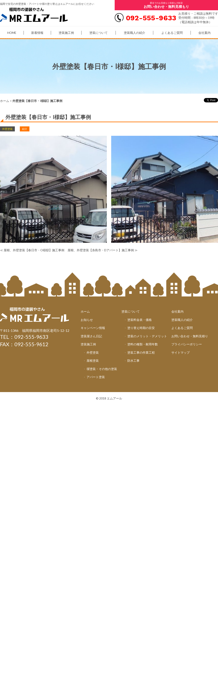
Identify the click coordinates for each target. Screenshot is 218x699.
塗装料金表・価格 (139, 320)
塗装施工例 (66, 32)
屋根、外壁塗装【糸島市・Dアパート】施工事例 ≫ (103, 250)
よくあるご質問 (172, 32)
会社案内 (204, 32)
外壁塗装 (93, 352)
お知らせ (87, 320)
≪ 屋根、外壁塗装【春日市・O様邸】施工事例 (32, 250)
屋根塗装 (93, 360)
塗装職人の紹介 (134, 32)
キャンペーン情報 (93, 328)
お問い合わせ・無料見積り (189, 336)
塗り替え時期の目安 (141, 328)
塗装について (98, 32)
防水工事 (133, 360)
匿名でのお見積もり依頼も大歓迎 (166, 5)
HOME (11, 32)
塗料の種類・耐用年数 (142, 344)
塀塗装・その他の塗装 (102, 369)
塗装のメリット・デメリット (147, 336)
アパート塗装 (96, 377)
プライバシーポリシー (186, 344)
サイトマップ (180, 352)
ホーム (4, 101)
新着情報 (37, 32)
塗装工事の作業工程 (141, 352)
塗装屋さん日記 (91, 336)
